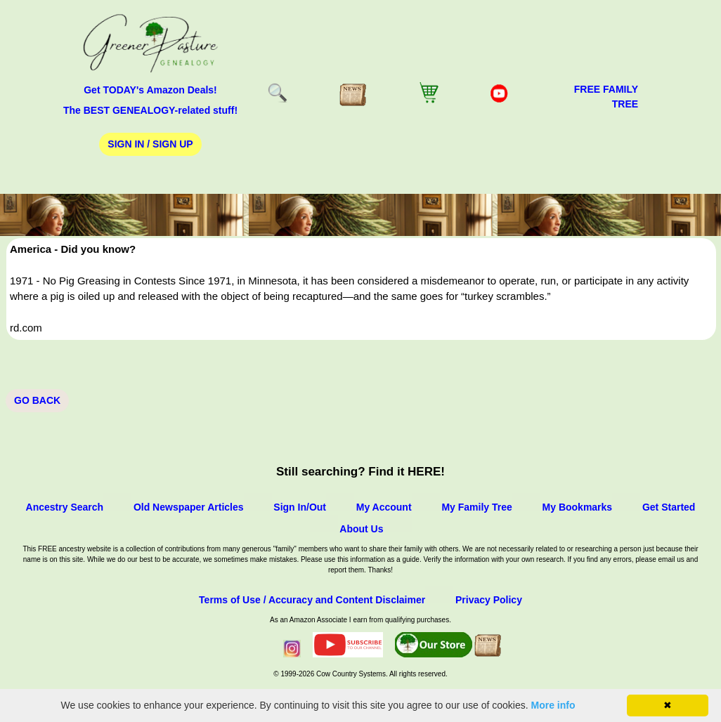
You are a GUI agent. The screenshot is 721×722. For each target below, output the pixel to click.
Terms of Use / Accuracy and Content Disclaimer (312, 599)
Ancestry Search (65, 507)
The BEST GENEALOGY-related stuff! (150, 110)
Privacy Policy (488, 599)
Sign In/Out (299, 507)
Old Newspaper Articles (189, 507)
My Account (384, 507)
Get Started (668, 507)
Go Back (37, 400)
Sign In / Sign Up (150, 144)
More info (553, 705)
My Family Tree (476, 507)
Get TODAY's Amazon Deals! (150, 90)
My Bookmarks (578, 507)
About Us (361, 528)
